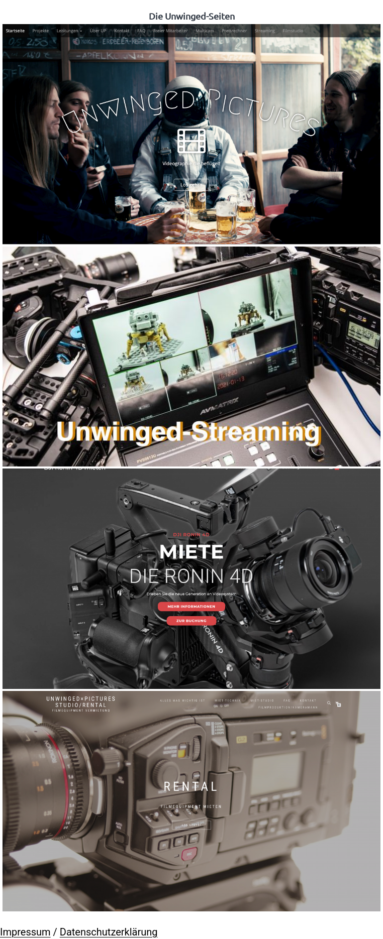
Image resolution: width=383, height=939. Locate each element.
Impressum (25, 932)
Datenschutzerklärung (109, 932)
